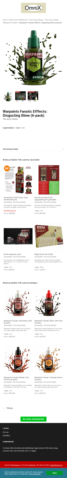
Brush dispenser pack (12, 254)
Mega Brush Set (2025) (43, 254)
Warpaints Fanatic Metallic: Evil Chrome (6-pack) (16, 378)
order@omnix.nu (56, 465)
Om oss (5, 432)
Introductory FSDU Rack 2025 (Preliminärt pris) (16, 199)
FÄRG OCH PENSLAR (18, 20)
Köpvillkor (6, 436)
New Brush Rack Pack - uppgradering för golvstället (45, 199)
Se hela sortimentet (33, 419)
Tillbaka (8, 408)
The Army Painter (36, 20)
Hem (5, 20)
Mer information (35, 474)
